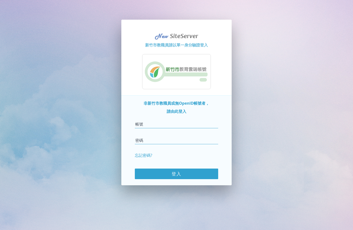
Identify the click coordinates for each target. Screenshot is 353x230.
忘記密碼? (143, 155)
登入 (176, 174)
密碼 (139, 140)
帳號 (139, 124)
